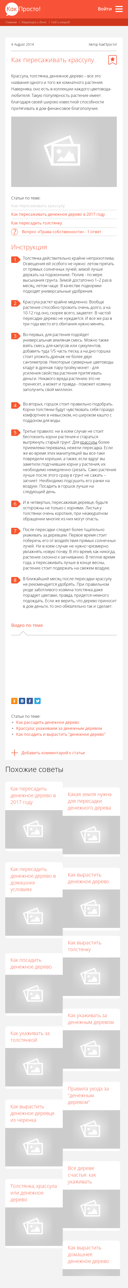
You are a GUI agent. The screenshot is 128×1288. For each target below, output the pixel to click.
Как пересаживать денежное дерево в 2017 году (58, 214)
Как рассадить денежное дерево (47, 722)
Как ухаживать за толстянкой (30, 1014)
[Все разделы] (119, 9)
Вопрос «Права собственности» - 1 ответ (61, 231)
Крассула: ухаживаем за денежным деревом (59, 728)
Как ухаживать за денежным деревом (93, 1001)
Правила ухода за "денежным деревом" (90, 1072)
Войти (105, 9)
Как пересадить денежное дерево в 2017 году (33, 795)
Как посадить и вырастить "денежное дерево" (61, 734)
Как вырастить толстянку (87, 933)
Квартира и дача (34, 22)
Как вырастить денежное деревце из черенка (32, 1085)
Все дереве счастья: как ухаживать (84, 1146)
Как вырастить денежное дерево (91, 866)
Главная (11, 22)
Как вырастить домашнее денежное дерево (91, 1220)
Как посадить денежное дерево (31, 947)
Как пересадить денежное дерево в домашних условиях (33, 872)
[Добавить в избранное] (112, 60)
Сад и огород (60, 22)
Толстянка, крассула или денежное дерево (33, 1159)
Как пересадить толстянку (36, 223)
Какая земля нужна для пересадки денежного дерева (92, 795)
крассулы (88, 442)
